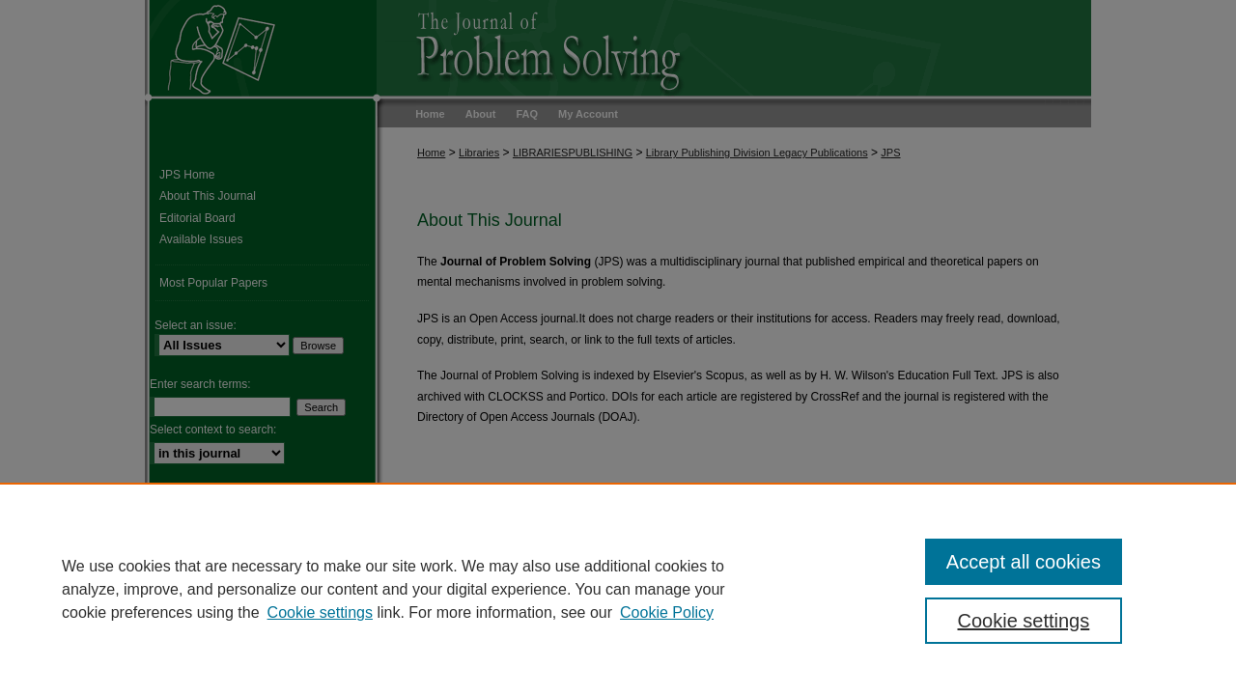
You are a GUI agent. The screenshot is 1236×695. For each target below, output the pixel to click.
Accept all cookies (1023, 561)
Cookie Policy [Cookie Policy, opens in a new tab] (667, 612)
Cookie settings (320, 612)
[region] (618, 589)
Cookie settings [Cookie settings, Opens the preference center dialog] (1024, 620)
